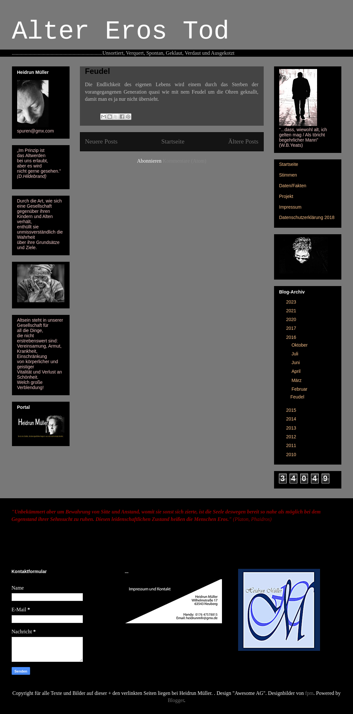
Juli (296, 353)
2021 (291, 310)
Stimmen (288, 175)
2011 (291, 445)
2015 (291, 410)
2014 (291, 418)
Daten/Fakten (292, 185)
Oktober (300, 345)
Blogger (176, 700)
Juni (296, 362)
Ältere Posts (243, 141)
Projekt (286, 196)
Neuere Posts (101, 141)
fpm (309, 693)
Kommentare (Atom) (184, 161)
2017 (291, 328)
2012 (291, 436)
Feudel (97, 71)
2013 (291, 428)
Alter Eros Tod (120, 31)
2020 (291, 319)
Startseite (172, 141)
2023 (291, 302)
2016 (291, 337)
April (297, 371)
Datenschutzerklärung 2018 (307, 217)
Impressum (290, 207)
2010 (291, 454)
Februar (300, 389)
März (297, 380)
